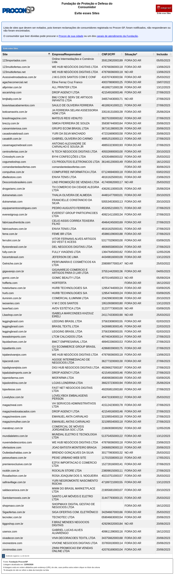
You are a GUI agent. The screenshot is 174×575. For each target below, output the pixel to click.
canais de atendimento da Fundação (117, 36)
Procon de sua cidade (71, 36)
